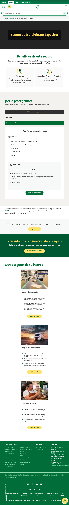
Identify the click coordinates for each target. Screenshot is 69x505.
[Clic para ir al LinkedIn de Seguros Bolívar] (30, 490)
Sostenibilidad (9, 466)
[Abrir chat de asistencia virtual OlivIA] (65, 501)
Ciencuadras (26, 475)
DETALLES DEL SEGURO (34, 193)
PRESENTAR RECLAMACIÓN (34, 251)
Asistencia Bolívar (17, 475)
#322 (56, 449)
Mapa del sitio (23, 454)
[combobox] (34, 123)
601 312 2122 (62, 455)
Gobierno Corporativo (11, 449)
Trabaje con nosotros (10, 477)
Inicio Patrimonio (9, 18)
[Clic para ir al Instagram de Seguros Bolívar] (41, 485)
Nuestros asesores (10, 464)
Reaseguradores (34, 475)
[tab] (4, 2)
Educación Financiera (10, 462)
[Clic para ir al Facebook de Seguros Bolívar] (28, 485)
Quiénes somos (9, 447)
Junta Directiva (9, 451)
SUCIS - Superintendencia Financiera (24, 458)
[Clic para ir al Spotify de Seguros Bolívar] (39, 490)
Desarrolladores (42, 475)
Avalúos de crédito (59, 475)
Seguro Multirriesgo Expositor (25, 18)
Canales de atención (25, 447)
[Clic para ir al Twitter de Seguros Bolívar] (37, 485)
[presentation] (4, 2)
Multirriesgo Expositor (34, 112)
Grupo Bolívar (8, 475)
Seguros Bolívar (6, 6)
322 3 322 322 (60, 447)
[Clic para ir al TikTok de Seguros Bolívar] (34, 490)
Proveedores (50, 475)
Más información (34, 316)
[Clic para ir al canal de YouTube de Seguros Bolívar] (32, 485)
